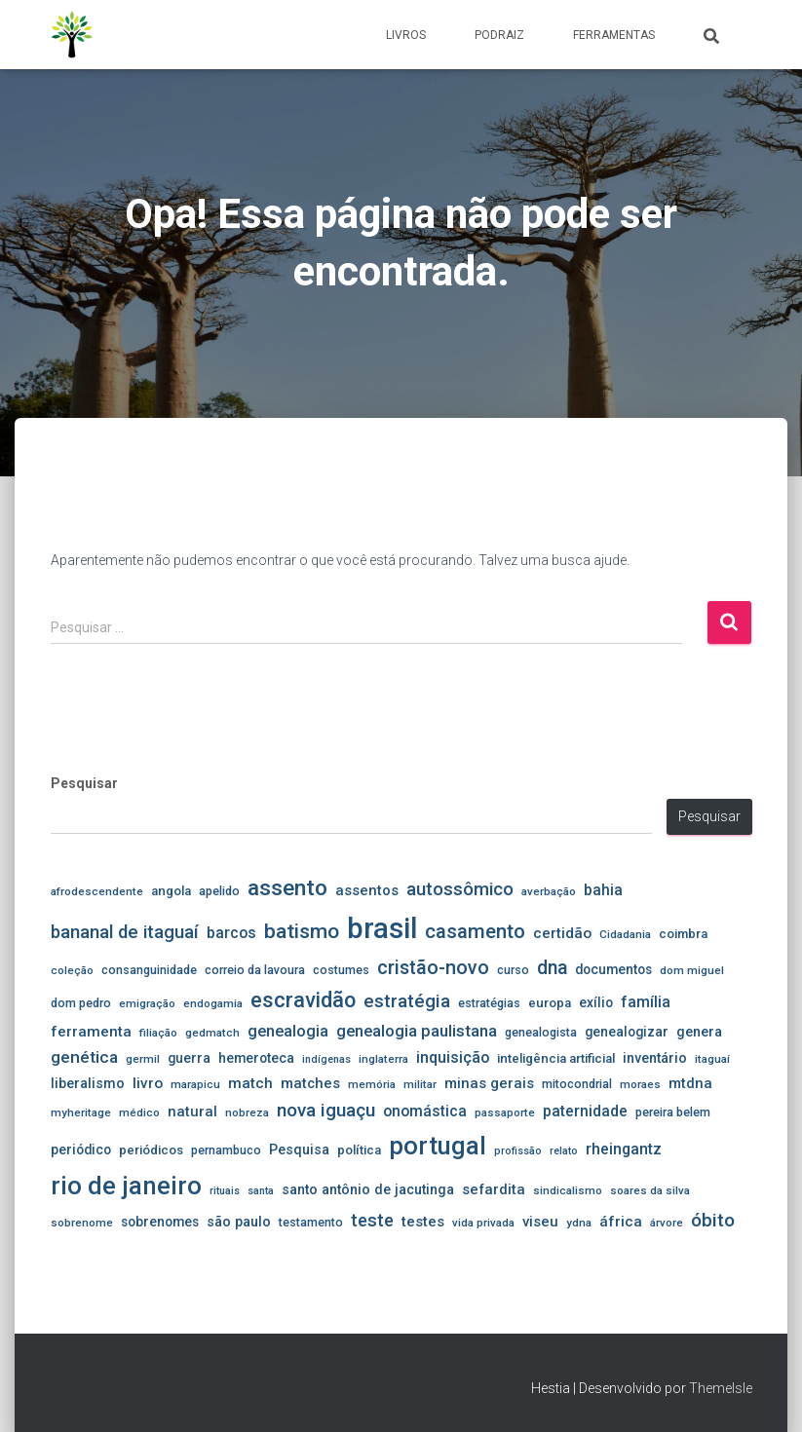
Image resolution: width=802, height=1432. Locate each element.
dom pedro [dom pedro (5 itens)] (81, 1003)
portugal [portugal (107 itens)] (437, 1145)
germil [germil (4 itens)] (143, 1059)
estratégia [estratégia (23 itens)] (406, 1001)
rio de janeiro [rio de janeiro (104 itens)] (126, 1185)
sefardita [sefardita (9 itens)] (493, 1189)
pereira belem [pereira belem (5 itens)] (672, 1112)
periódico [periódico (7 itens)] (81, 1149)
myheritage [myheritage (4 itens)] (81, 1112)
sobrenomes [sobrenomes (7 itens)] (160, 1221)
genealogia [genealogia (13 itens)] (288, 1031)
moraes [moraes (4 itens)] (640, 1084)
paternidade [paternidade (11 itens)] (585, 1111)
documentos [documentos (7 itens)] (613, 969)
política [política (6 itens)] (359, 1150)
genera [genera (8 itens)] (699, 1031)
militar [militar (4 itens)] (420, 1084)
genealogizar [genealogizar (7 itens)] (626, 1031)
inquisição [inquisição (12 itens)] (452, 1057)
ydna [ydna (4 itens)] (579, 1222)
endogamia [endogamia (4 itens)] (213, 1003)
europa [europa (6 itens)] (549, 1003)
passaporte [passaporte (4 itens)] (505, 1112)
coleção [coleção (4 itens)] (72, 970)
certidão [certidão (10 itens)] (562, 933)
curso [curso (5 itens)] (513, 969)
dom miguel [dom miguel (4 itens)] (692, 970)
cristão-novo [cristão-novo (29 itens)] (433, 968)
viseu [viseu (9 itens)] (540, 1221)
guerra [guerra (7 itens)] (189, 1058)
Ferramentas (614, 35)
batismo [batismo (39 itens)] (301, 931)
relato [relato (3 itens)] (564, 1151)
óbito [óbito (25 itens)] (713, 1220)
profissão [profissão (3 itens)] (518, 1151)
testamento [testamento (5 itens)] (311, 1222)
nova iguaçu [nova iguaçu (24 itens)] (326, 1110)
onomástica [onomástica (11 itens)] (425, 1111)
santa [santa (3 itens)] (261, 1191)
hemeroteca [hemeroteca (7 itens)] (256, 1058)
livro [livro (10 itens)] (148, 1083)
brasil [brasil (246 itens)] (382, 928)
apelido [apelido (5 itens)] (219, 891)
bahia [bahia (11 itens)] (603, 890)
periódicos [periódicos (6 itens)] (151, 1150)
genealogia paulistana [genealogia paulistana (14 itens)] (416, 1030)
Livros (406, 35)
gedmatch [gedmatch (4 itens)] (212, 1032)
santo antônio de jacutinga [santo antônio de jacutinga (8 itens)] (368, 1189)
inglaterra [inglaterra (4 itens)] (383, 1059)
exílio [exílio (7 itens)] (596, 1002)
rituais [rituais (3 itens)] (225, 1191)
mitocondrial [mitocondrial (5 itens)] (577, 1083)
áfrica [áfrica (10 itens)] (620, 1221)
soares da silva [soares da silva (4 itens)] (650, 1190)
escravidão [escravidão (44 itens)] (303, 1000)
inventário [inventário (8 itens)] (655, 1058)
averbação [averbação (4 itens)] (548, 891)
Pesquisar (84, 783)
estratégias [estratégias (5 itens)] (489, 1003)
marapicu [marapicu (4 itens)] (195, 1084)
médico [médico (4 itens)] (139, 1112)
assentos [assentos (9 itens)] (367, 890)
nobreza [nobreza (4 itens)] (247, 1112)
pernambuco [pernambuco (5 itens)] (226, 1150)
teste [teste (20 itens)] (372, 1220)
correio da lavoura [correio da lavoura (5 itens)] (255, 969)
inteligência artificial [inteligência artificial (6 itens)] (556, 1058)
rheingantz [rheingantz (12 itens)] (624, 1149)
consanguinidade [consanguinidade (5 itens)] (149, 969)
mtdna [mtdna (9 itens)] (690, 1083)
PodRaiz (499, 35)
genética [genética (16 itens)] (84, 1057)
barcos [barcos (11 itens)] (231, 932)
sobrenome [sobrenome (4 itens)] (82, 1222)
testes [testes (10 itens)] (422, 1221)
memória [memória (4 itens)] (372, 1084)
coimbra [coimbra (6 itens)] (683, 933)
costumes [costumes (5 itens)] (341, 969)
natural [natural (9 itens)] (192, 1111)
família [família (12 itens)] (645, 1002)
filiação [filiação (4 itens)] (158, 1032)
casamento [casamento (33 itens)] (475, 931)
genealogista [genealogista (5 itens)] (541, 1032)
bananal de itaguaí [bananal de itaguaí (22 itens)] (125, 932)
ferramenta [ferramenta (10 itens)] (91, 1031)
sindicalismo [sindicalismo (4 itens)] (567, 1190)
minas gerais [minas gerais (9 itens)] (489, 1083)
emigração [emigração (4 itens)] (147, 1003)
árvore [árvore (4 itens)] (666, 1222)
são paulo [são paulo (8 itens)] (239, 1221)
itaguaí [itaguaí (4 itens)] (712, 1059)
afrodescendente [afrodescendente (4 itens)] (97, 891)
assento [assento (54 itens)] (287, 888)
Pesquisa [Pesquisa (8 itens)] (299, 1149)
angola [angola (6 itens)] (171, 891)
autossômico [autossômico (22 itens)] (460, 889)
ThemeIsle (720, 1388)
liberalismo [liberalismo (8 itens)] (88, 1083)
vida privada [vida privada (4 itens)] (483, 1222)
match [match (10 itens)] (250, 1083)
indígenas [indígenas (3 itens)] (326, 1059)
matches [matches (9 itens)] (310, 1083)
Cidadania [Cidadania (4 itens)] (625, 934)
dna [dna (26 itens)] (552, 968)
